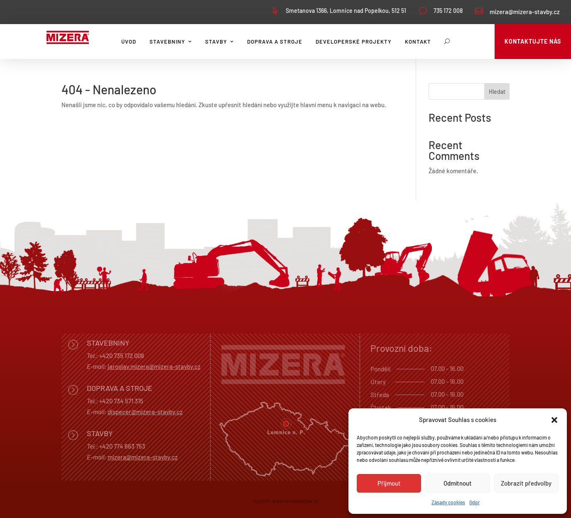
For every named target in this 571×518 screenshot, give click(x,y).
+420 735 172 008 (121, 355)
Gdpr (474, 502)
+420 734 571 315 (121, 401)
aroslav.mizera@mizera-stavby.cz (155, 366)
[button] (554, 420)
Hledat (497, 91)
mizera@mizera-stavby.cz (525, 11)
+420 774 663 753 (122, 446)
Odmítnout (458, 483)
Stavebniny (167, 41)
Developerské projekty (354, 41)
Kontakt (418, 41)
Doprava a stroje (274, 41)
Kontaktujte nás (533, 41)
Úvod (128, 41)
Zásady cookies (448, 502)
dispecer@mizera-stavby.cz (145, 411)
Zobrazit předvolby (526, 483)
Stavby (216, 41)
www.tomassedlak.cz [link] (295, 501)
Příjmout (389, 483)
